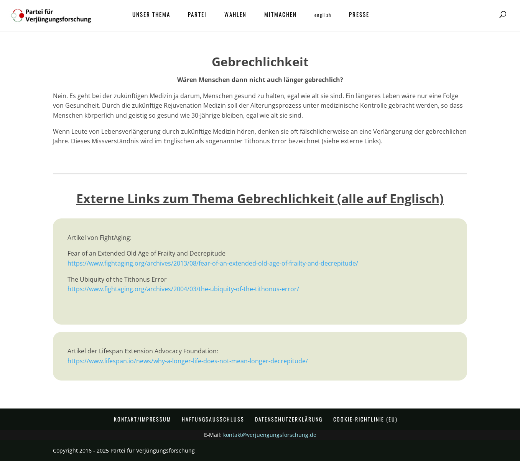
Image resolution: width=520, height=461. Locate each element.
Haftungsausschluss (213, 419)
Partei (197, 14)
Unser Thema (151, 14)
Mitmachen (280, 14)
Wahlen (235, 14)
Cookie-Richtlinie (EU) (365, 419)
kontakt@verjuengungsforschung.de (269, 434)
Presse (359, 14)
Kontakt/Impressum (142, 419)
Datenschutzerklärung (289, 419)
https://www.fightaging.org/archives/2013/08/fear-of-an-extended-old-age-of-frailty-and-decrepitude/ (212, 263)
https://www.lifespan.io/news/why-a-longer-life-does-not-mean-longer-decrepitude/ (187, 361)
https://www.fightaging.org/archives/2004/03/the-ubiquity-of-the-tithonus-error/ (183, 289)
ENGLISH (322, 15)
